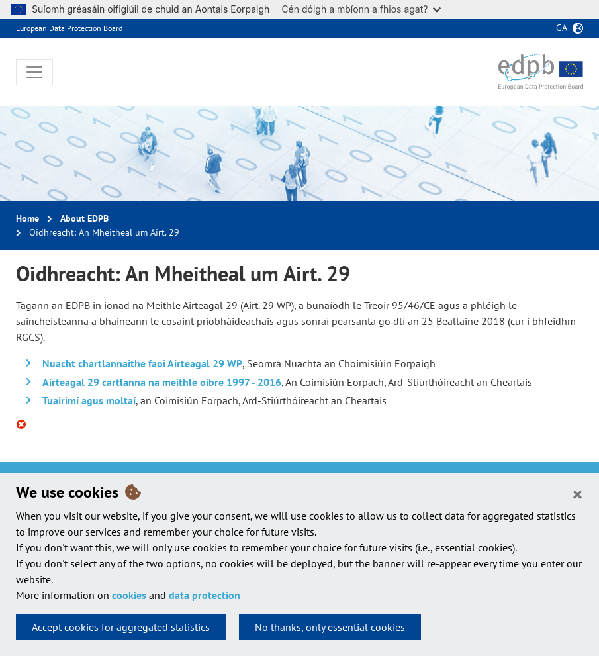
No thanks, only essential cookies (330, 626)
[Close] (577, 493)
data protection (204, 595)
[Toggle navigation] (34, 72)
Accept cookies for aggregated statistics (121, 626)
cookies (129, 595)
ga (561, 28)
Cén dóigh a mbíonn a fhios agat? (361, 9)
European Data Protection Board (69, 28)
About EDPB (84, 218)
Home (27, 218)
